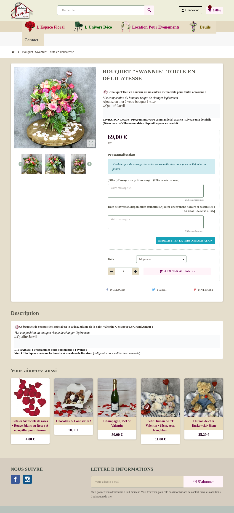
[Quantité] (123, 271)
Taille (111, 259)
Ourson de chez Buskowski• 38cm (204, 423)
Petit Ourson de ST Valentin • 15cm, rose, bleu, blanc (160, 425)
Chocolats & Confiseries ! (73, 421)
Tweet (159, 289)
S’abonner (203, 481)
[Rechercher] (105, 10)
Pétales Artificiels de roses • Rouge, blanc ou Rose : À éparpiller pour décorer (30, 425)
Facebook (15, 479)
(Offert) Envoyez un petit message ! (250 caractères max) (144, 180)
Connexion (190, 10)
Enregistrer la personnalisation (185, 240)
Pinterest (204, 289)
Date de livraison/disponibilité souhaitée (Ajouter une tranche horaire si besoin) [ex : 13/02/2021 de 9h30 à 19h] (161, 209)
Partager (115, 289)
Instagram (27, 479)
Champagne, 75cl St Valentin (116, 423)
